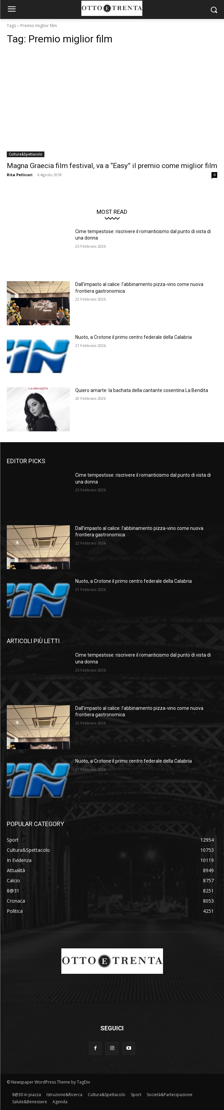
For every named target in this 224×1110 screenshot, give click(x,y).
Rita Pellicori (20, 174)
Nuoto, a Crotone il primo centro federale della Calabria (133, 337)
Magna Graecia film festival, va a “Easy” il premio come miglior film (112, 166)
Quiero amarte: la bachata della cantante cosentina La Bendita (141, 390)
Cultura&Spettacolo (25, 154)
